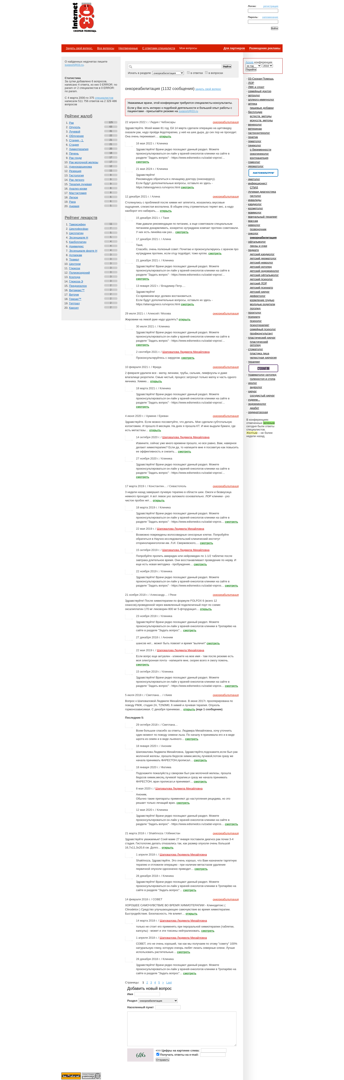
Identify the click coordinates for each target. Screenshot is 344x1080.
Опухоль (74, 127)
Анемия (74, 206)
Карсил (74, 307)
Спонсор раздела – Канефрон (263, 173)
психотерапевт (259, 325)
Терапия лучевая (80, 184)
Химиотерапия (78, 149)
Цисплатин (76, 233)
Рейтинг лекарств (81, 217)
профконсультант (261, 333)
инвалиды (254, 200)
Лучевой (74, 131)
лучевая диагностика (262, 191)
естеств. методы (261, 116)
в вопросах (215, 73)
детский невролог (261, 262)
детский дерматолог (263, 258)
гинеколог (254, 145)
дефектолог (257, 296)
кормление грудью (262, 300)
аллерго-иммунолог (261, 99)
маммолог (255, 212)
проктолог (254, 312)
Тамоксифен (77, 224)
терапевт (254, 361)
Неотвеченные (128, 48)
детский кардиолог (262, 254)
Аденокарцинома (80, 166)
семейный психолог (263, 329)
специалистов (104, 97)
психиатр (254, 316)
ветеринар (255, 128)
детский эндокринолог (264, 271)
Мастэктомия (77, 193)
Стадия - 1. (76, 140)
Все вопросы (105, 48)
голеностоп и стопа (262, 378)
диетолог (254, 179)
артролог (254, 95)
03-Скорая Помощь (261, 78)
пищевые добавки (262, 107)
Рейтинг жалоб (78, 116)
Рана (72, 201)
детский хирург (260, 291)
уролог (252, 383)
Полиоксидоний (79, 272)
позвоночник (258, 229)
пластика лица (259, 353)
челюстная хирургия (263, 357)
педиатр (253, 250)
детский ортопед (261, 266)
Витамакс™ (76, 290)
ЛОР (251, 82)
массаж (253, 220)
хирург (252, 391)
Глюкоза (74, 268)
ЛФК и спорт (256, 87)
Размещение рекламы (264, 48)
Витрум (74, 294)
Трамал (74, 259)
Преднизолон (78, 285)
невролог (254, 225)
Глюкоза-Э (76, 281)
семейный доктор (259, 91)
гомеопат (254, 162)
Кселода (74, 277)
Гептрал (74, 303)
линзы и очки (258, 246)
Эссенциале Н (78, 237)
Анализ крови (78, 188)
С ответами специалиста (158, 48)
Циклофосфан (78, 228)
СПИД (254, 187)
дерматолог (255, 166)
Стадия (74, 144)
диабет (254, 408)
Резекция (75, 171)
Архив (249, 62)
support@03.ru (74, 64)
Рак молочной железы (83, 162)
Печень (74, 153)
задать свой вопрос (208, 89)
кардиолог (255, 204)
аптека (252, 103)
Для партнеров (234, 48)
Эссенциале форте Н (83, 250)
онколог (253, 233)
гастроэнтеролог (259, 133)
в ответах (197, 73)
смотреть (142, 161)
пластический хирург (262, 337)
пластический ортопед (259, 343)
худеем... (254, 399)
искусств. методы (261, 120)
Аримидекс (76, 246)
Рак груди (75, 158)
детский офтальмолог (264, 275)
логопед (255, 308)
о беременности (260, 149)
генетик (253, 137)
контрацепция (259, 158)
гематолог (254, 141)
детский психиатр (261, 287)
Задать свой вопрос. (79, 48)
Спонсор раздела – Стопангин (263, 368)
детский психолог (261, 279)
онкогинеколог (259, 153)
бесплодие (255, 112)
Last (169, 982)
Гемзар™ (75, 299)
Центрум (75, 264)
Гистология (76, 175)
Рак (71, 122)
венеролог (255, 124)
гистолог (255, 195)
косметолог (255, 208)
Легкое (73, 197)
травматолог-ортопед (262, 374)
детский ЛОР (258, 283)
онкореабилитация (263, 237)
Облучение (76, 136)
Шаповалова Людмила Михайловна (186, 351)
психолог (256, 321)
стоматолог (255, 349)
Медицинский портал (84, 17)
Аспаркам (75, 255)
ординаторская (258, 412)
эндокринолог (257, 403)
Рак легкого (76, 179)
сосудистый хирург (262, 395)
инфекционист (257, 183)
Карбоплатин (77, 242)
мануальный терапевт (262, 216)
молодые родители (262, 304)
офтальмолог (257, 241)
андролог (256, 387)
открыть (165, 136)
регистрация (270, 6)
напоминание (270, 17)
